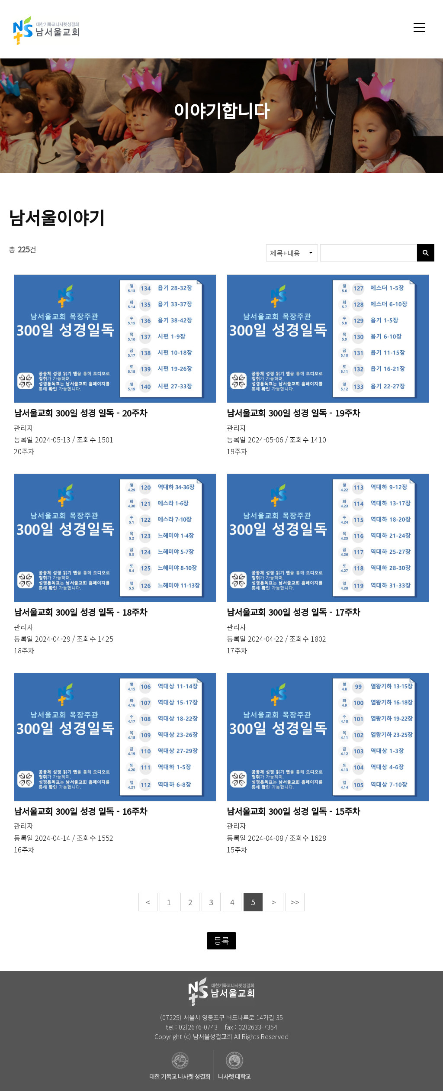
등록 (221, 940)
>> (295, 902)
